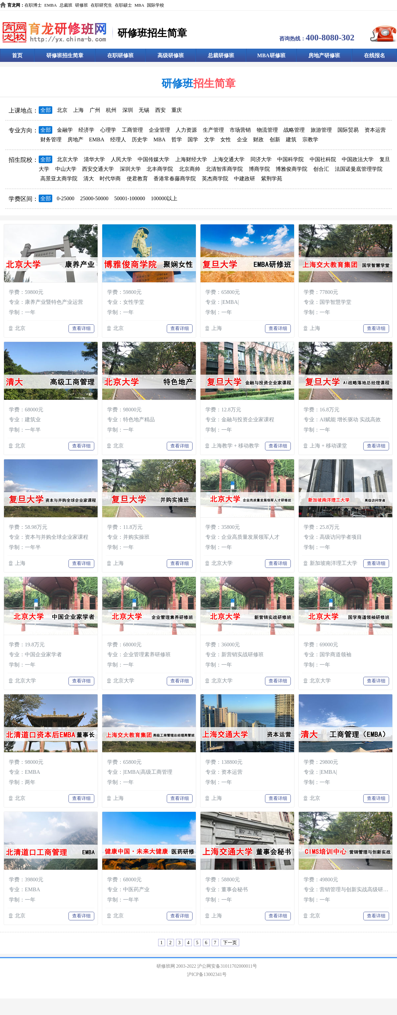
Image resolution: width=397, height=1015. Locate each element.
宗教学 (310, 139)
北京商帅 (189, 169)
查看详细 (81, 328)
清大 (88, 178)
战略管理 (294, 130)
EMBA (50, 5)
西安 (160, 110)
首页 (17, 55)
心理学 (108, 130)
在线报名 (374, 55)
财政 (258, 139)
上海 (78, 110)
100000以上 (164, 198)
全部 (45, 110)
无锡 (144, 110)
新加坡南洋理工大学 (333, 563)
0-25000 (65, 198)
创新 (275, 139)
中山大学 (65, 169)
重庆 (176, 110)
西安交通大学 (98, 169)
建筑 (291, 139)
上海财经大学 (191, 159)
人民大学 (121, 159)
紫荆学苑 (271, 178)
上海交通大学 (228, 159)
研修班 (81, 5)
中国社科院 (323, 159)
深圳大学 (130, 169)
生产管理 (213, 130)
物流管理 (267, 130)
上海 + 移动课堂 (328, 445)
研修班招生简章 (64, 55)
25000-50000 (94, 198)
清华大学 (94, 159)
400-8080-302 (330, 37)
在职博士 (33, 5)
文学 (209, 139)
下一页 (230, 942)
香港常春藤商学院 (175, 178)
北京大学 (67, 159)
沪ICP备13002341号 (207, 974)
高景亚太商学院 (58, 178)
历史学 (140, 139)
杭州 (111, 110)
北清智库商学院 (224, 169)
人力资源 (186, 130)
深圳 (127, 110)
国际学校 (155, 5)
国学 (193, 139)
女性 (225, 139)
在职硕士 (123, 5)
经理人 (118, 139)
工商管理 (132, 130)
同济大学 (261, 159)
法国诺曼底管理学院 (358, 169)
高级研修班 (170, 55)
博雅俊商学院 (291, 169)
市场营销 (240, 130)
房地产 (75, 139)
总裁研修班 (221, 55)
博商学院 (259, 169)
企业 (242, 139)
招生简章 (214, 83)
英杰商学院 (215, 178)
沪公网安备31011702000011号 (227, 966)
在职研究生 (101, 5)
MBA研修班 (271, 55)
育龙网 (13, 5)
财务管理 (51, 139)
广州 (95, 110)
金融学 (65, 130)
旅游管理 (321, 130)
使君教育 (137, 178)
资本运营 (375, 130)
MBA (140, 5)
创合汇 (321, 169)
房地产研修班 (324, 55)
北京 (62, 110)
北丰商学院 (160, 169)
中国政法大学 (358, 159)
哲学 (176, 139)
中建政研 (244, 178)
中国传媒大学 (153, 159)
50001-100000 (129, 198)
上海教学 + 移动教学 (235, 445)
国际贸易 (348, 130)
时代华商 (110, 178)
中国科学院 (290, 159)
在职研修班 (120, 55)
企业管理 (159, 130)
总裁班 (66, 5)
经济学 (86, 130)
